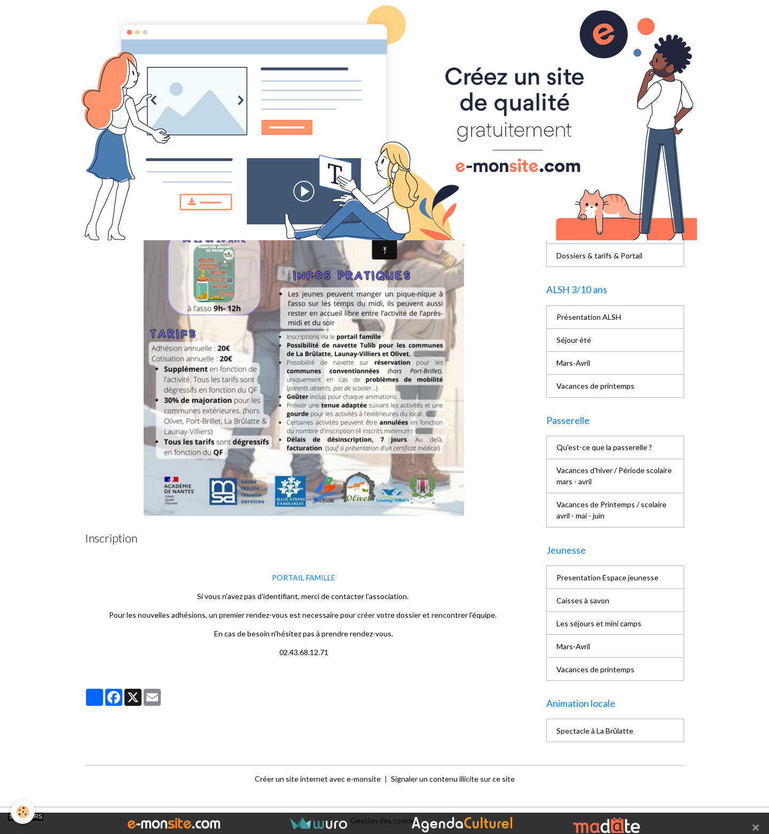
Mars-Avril (573, 362)
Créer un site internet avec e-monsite (318, 778)
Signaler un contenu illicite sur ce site (453, 778)
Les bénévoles (580, 186)
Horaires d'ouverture (590, 232)
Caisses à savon (582, 600)
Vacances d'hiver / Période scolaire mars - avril (614, 476)
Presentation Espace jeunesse (607, 577)
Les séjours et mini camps (598, 623)
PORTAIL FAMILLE (303, 577)
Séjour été (573, 339)
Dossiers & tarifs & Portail (599, 255)
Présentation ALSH (588, 316)
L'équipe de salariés (588, 209)
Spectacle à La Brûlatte (594, 730)
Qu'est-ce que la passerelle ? (604, 447)
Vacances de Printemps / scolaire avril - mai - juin (611, 510)
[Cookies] (23, 812)
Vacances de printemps (595, 385)
